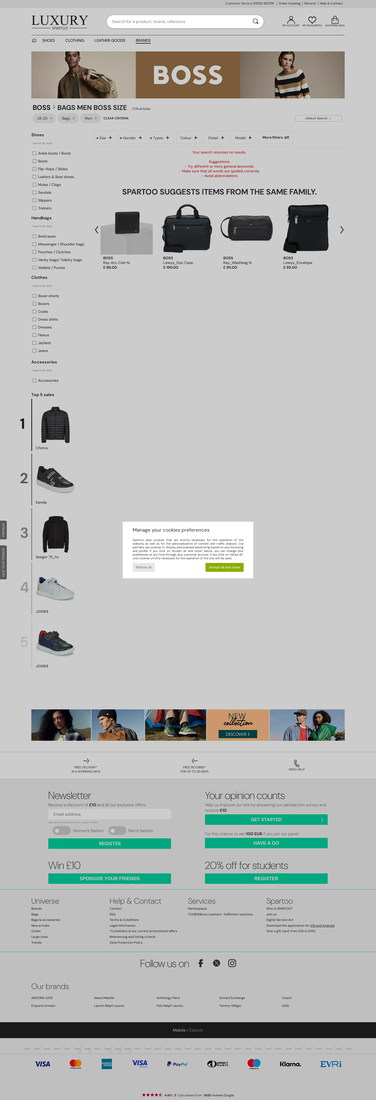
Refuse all (143, 567)
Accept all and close (224, 567)
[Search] (255, 21)
